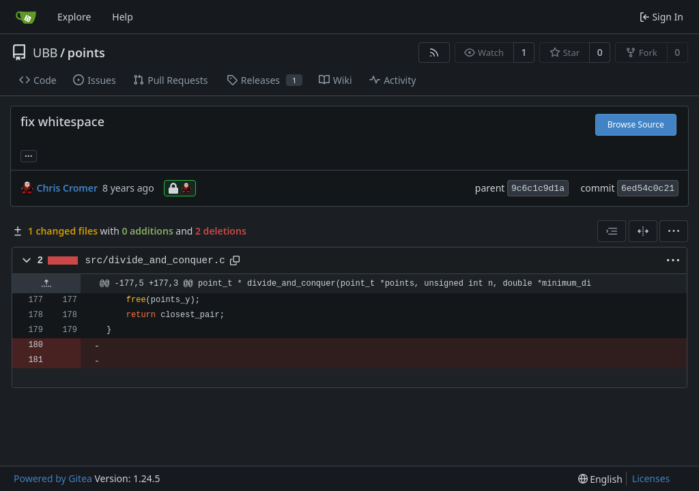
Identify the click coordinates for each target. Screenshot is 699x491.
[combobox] (611, 231)
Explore (74, 16)
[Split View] (643, 231)
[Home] (26, 17)
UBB (45, 52)
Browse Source (636, 124)
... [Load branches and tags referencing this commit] (29, 155)
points (86, 52)
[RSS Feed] (434, 52)
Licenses (651, 478)
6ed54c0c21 (647, 188)
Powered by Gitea (53, 478)
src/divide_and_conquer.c (155, 260)
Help (122, 16)
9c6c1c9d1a (538, 188)
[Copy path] (234, 260)
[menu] (673, 231)
